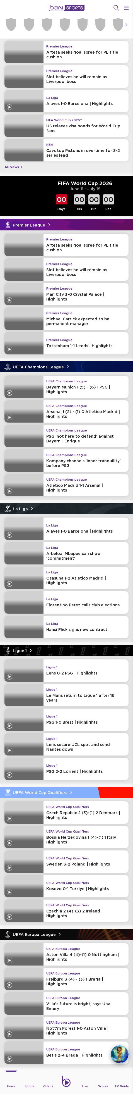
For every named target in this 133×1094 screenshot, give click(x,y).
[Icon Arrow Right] (126, 24)
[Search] (116, 7)
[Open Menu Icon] (126, 7)
